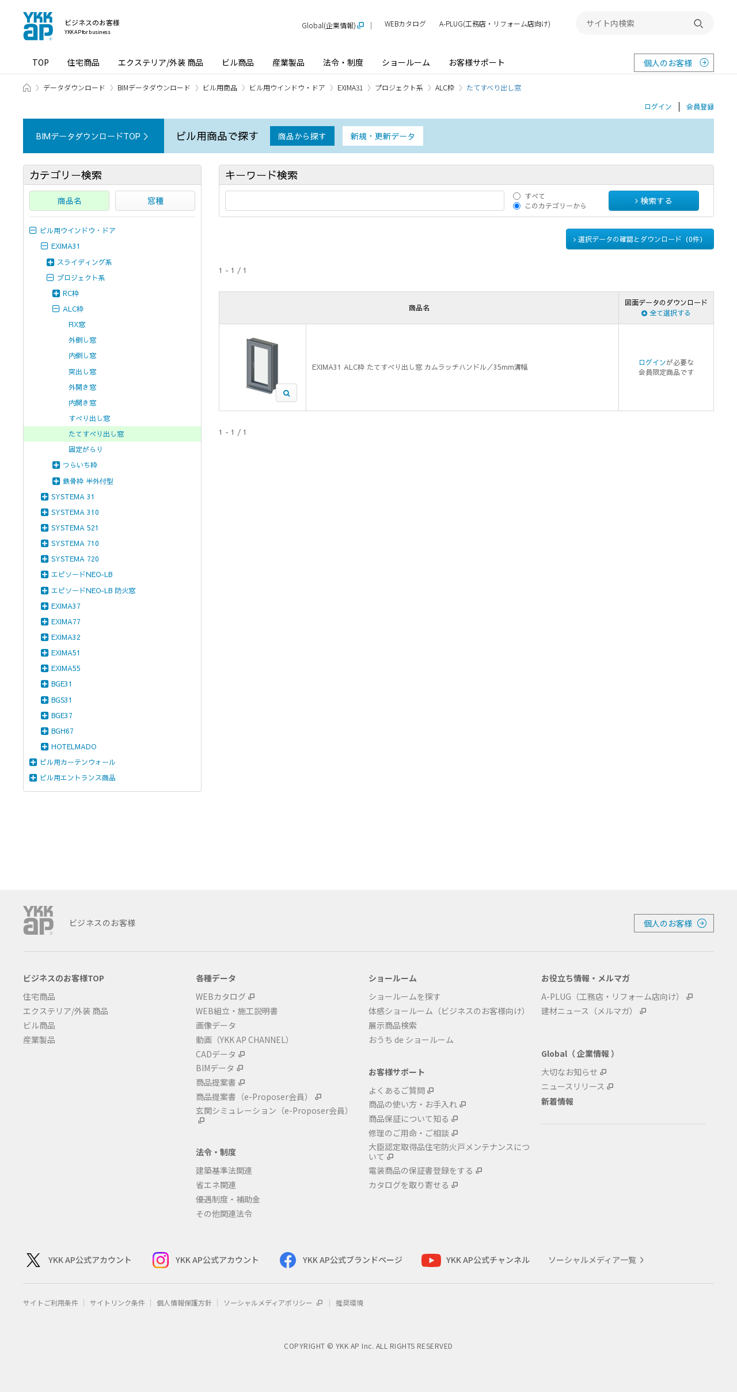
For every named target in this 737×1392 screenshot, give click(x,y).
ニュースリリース (573, 1086)
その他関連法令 (224, 1214)
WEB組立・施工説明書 (237, 1011)
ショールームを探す (404, 997)
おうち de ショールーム (411, 1040)
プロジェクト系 (399, 87)
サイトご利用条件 (50, 1302)
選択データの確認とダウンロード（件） (639, 239)
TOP (40, 62)
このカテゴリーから (556, 205)
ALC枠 (444, 87)
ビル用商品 (220, 87)
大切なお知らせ (569, 1072)
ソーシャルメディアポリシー (273, 1302)
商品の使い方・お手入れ (412, 1104)
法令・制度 (343, 62)
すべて (535, 195)
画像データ (216, 1025)
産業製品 (288, 62)
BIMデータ (215, 1068)
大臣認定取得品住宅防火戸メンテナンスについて (449, 1152)
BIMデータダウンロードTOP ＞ (93, 136)
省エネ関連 (216, 1185)
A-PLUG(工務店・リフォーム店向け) (494, 24)
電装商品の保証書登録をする (420, 1170)
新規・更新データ (383, 136)
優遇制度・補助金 (228, 1199)
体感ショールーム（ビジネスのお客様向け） (449, 1011)
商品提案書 (216, 1082)
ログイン (658, 106)
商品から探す (302, 136)
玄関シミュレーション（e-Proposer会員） (274, 1111)
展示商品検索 (392, 1025)
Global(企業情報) (329, 25)
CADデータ (216, 1054)
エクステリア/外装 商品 (160, 62)
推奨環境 (349, 1302)
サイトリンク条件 (117, 1302)
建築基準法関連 (224, 1170)
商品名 (70, 200)
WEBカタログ (405, 24)
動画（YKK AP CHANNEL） (245, 1040)
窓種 (155, 200)
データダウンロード (74, 87)
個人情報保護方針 (184, 1302)
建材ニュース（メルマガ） (589, 1011)
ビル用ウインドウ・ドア (287, 87)
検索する (654, 200)
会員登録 (700, 106)
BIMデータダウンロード (154, 87)
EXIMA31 (350, 87)
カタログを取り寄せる (408, 1185)
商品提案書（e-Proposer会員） (254, 1097)
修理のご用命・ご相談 (408, 1133)
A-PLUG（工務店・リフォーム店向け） (612, 997)
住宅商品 (83, 62)
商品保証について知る (408, 1119)
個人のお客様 (668, 63)
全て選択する (666, 312)
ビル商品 (238, 62)
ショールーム (406, 62)
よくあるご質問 (396, 1090)
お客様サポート (477, 62)
